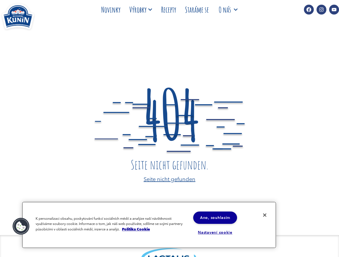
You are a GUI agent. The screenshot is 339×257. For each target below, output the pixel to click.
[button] (21, 226)
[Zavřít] (265, 215)
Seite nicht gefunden (169, 178)
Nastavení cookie (215, 232)
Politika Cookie (136, 229)
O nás (228, 9)
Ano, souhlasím (215, 217)
